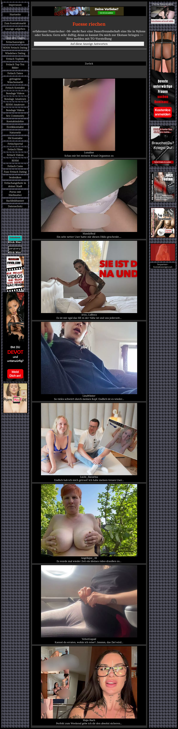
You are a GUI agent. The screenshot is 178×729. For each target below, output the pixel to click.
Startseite (15, 14)
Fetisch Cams (15, 166)
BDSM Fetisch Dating (15, 47)
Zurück (89, 63)
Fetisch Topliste (15, 58)
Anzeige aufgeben (15, 29)
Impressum (15, 4)
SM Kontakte (15, 138)
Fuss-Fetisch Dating (15, 171)
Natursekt (15, 132)
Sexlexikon (15, 177)
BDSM (15, 160)
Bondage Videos (15, 93)
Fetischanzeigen (15, 42)
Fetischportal (15, 143)
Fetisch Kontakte (15, 87)
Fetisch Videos (15, 155)
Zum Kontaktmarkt (15, 23)
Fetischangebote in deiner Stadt (15, 184)
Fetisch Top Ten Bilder (15, 66)
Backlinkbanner (15, 200)
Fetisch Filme (15, 149)
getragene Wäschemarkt (15, 80)
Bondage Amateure (15, 99)
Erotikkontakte (15, 127)
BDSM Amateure (15, 104)
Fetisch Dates (15, 73)
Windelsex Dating (15, 53)
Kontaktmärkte (15, 121)
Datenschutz (15, 206)
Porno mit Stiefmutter (15, 193)
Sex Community (15, 115)
